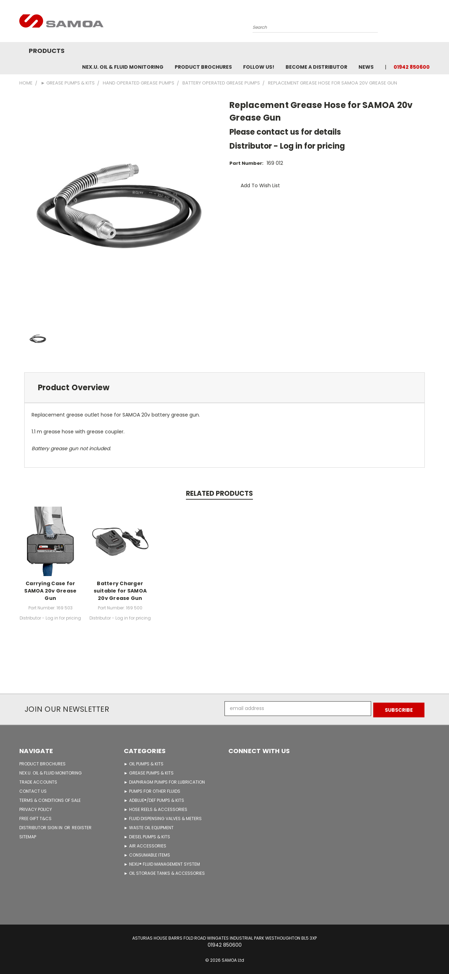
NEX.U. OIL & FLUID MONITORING (122, 66)
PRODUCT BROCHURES (42, 762)
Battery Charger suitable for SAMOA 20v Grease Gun (120, 591)
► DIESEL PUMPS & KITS (147, 835)
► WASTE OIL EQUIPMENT (149, 826)
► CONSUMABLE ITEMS (147, 854)
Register (82, 826)
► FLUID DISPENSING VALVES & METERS (163, 817)
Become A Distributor (316, 66)
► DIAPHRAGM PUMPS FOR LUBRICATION (164, 781)
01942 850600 (412, 66)
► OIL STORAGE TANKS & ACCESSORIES (164, 872)
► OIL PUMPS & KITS (143, 762)
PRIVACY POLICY (35, 808)
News (366, 66)
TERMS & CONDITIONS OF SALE (50, 799)
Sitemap (27, 835)
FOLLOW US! (258, 66)
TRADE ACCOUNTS (38, 781)
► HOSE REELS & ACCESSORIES (155, 808)
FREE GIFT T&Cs (35, 817)
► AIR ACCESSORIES (145, 844)
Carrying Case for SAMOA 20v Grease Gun (50, 591)
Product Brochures (203, 66)
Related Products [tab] (219, 493)
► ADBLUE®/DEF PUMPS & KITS (154, 799)
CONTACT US (33, 790)
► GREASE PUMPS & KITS (149, 772)
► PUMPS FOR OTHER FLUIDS (152, 790)
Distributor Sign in (41, 826)
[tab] (224, 387)
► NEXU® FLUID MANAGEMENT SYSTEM (162, 863)
